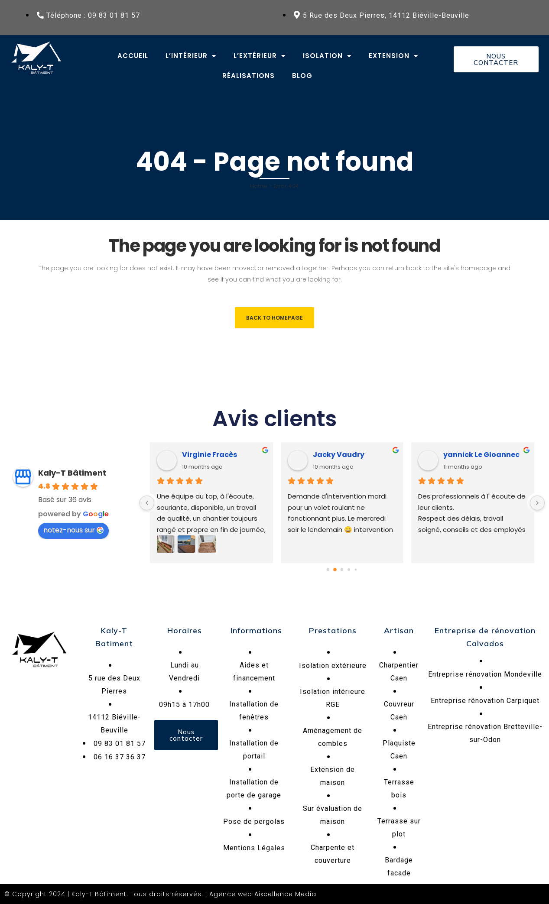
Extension (393, 56)
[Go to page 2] (342, 569)
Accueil (132, 55)
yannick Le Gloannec (481, 455)
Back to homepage (274, 317)
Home (258, 186)
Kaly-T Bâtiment (72, 472)
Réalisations (248, 75)
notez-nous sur (73, 530)
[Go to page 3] (349, 570)
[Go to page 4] (356, 570)
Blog (302, 75)
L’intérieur (191, 56)
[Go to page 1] (335, 569)
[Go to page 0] (328, 569)
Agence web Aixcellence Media (262, 894)
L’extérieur (260, 56)
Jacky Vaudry (338, 455)
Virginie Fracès (209, 455)
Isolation (327, 56)
